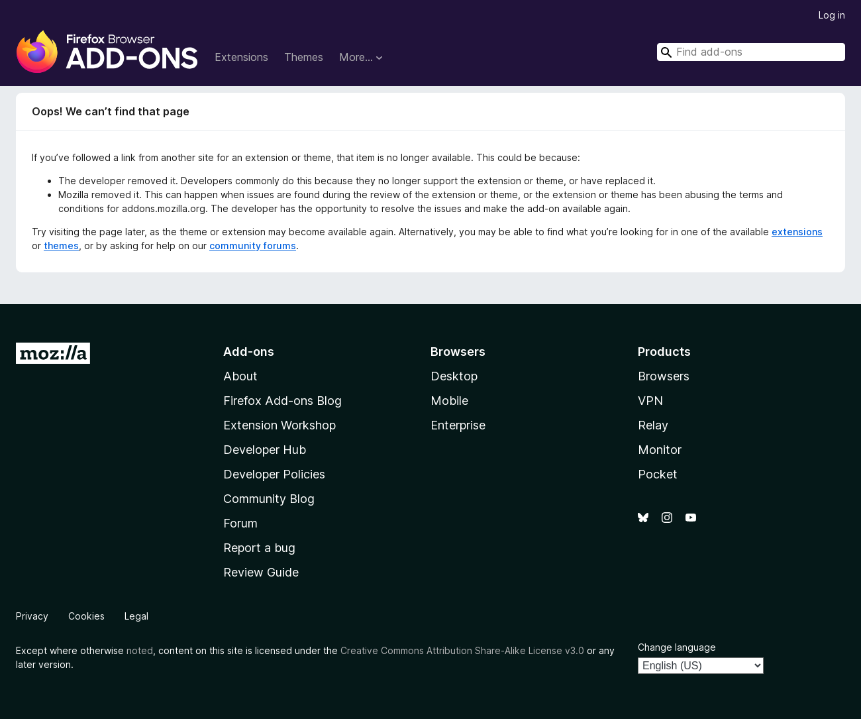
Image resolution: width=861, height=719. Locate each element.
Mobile (449, 401)
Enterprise (457, 425)
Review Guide (261, 572)
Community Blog (269, 499)
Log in (832, 15)
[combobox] (751, 52)
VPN (650, 401)
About (240, 376)
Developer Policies (274, 474)
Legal (136, 616)
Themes (303, 57)
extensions (797, 231)
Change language (677, 647)
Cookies (86, 616)
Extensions (241, 57)
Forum (240, 523)
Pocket (658, 474)
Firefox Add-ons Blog (282, 401)
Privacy (32, 616)
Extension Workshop (279, 425)
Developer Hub (264, 450)
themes (61, 245)
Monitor (660, 450)
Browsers (663, 376)
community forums (252, 245)
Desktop (454, 376)
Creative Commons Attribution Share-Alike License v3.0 (462, 650)
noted (140, 650)
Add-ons (248, 352)
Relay (653, 425)
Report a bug (259, 548)
